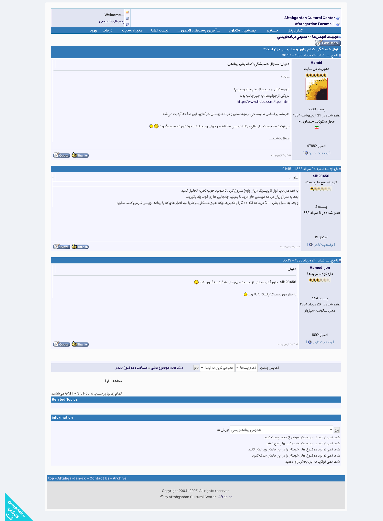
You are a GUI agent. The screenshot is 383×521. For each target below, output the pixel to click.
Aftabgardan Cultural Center (305, 18)
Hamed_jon (315, 267)
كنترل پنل (290, 30)
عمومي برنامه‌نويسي (288, 36)
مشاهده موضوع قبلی (162, 367)
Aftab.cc (221, 497)
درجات (103, 30)
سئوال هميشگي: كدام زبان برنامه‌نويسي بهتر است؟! (297, 49)
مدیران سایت (127, 30)
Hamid (312, 62)
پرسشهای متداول (237, 30)
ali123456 (316, 176)
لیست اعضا (155, 30)
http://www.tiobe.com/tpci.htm (258, 101)
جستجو (268, 30)
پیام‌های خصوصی (107, 21)
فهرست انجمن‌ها (320, 36)
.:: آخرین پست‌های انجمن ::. (194, 30)
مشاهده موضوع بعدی (126, 367)
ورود (88, 30)
